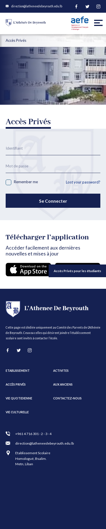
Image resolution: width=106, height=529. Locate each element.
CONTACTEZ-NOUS (67, 398)
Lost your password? (83, 182)
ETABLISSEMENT (18, 370)
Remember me (22, 182)
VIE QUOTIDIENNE (19, 398)
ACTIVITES (61, 370)
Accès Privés (16, 384)
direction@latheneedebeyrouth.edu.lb (36, 6)
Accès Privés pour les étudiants (77, 271)
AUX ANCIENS (63, 384)
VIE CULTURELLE (17, 412)
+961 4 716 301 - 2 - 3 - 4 (33, 434)
